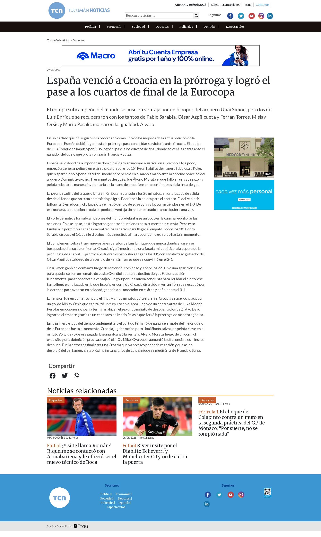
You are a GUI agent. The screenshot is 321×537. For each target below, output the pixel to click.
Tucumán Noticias (58, 40)
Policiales (186, 26)
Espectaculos (235, 26)
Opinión (209, 26)
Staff (247, 5)
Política (90, 26)
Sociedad (138, 26)
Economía (113, 26)
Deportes (162, 26)
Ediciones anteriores (225, 5)
